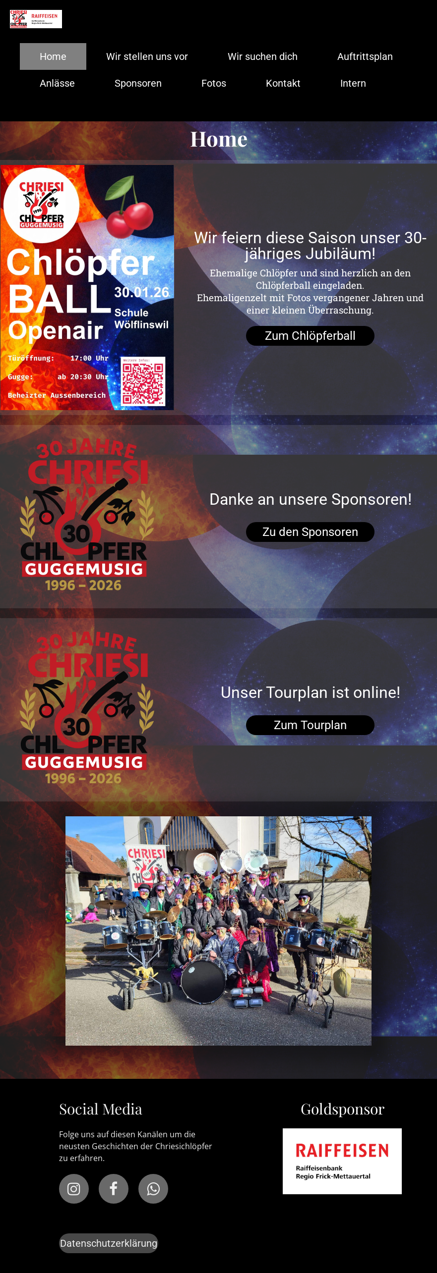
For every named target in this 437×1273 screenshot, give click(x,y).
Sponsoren (138, 83)
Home (53, 56)
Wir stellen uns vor (147, 56)
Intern (353, 83)
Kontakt (283, 83)
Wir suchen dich (263, 56)
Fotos (213, 83)
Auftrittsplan (365, 56)
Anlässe (57, 83)
